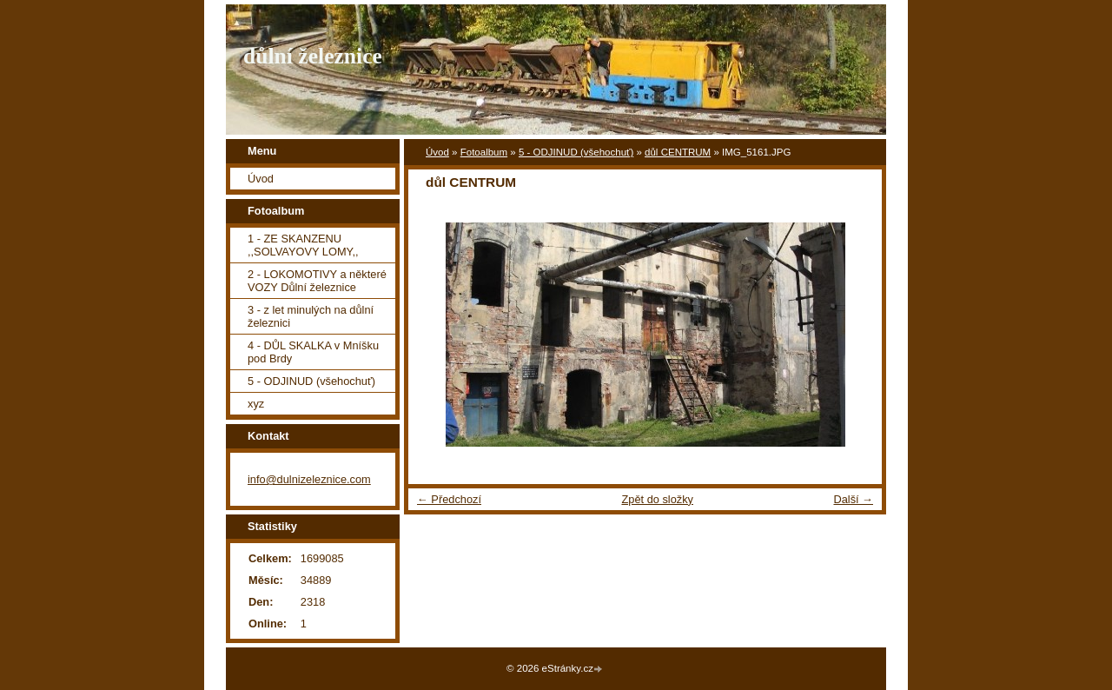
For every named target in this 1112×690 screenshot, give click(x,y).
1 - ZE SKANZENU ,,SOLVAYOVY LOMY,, (303, 245)
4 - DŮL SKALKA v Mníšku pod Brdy (313, 352)
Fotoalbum (483, 152)
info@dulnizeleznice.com (309, 479)
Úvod (437, 152)
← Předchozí (449, 499)
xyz (256, 403)
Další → (853, 499)
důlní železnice (312, 56)
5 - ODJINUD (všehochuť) (576, 152)
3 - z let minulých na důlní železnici (311, 316)
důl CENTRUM (678, 152)
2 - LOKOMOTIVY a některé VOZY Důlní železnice (317, 281)
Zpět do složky (657, 499)
